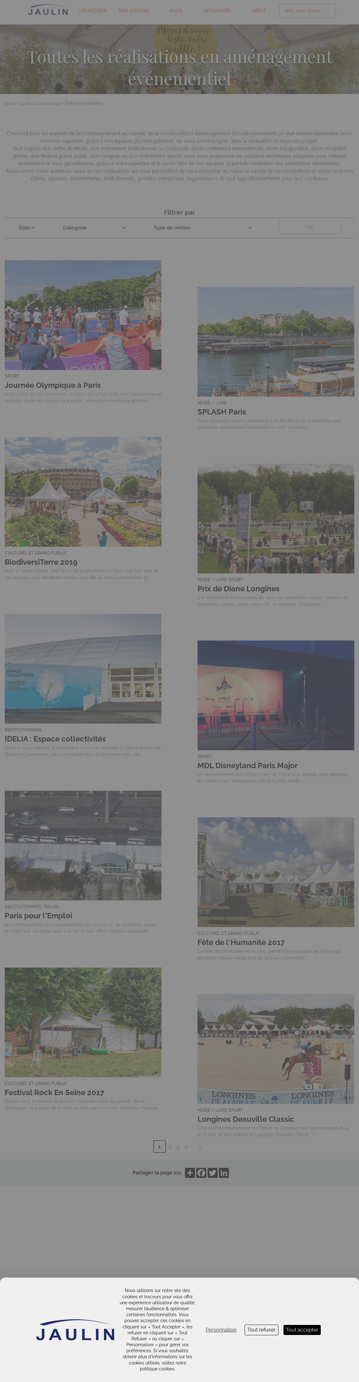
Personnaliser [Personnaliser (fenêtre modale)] (221, 1330)
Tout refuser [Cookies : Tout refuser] (261, 1330)
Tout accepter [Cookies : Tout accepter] (302, 1330)
